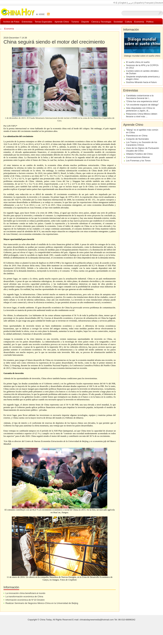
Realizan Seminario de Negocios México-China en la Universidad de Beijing (41, 603)
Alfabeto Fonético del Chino (139, 154)
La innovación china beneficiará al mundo (25, 593)
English (122, 2)
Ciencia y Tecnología (101, 21)
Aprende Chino (62, 21)
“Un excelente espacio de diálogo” (142, 104)
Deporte (85, 21)
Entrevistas (27, 21)
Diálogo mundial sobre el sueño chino (142, 56)
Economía (139, 21)
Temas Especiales (43, 21)
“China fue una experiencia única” (142, 101)
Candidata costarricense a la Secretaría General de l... (140, 96)
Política (150, 21)
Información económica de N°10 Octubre (25, 600)
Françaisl (149, 2)
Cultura (128, 21)
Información (131, 29)
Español (139, 2)
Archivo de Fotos (11, 21)
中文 (115, 2)
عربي (130, 2)
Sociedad (118, 21)
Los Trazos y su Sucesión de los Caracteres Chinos (141, 143)
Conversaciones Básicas (138, 157)
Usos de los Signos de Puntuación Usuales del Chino (142, 149)
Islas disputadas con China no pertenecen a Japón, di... (140, 109)
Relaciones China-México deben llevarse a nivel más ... (141, 115)
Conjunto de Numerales (137, 139)
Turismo (75, 21)
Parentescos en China (136, 135)
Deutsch (159, 2)
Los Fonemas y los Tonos (138, 160)
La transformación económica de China (24, 596)
